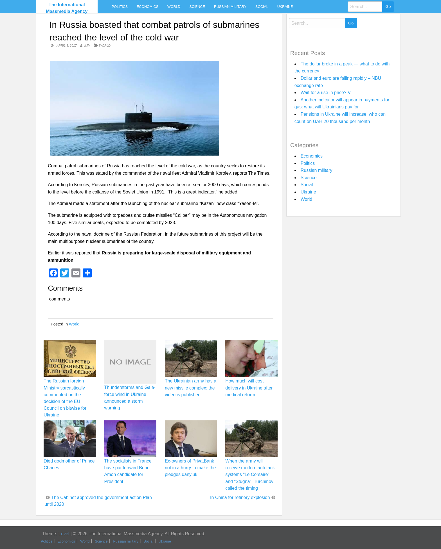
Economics (147, 7)
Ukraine (285, 7)
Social (261, 7)
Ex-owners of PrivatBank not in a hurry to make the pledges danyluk (190, 468)
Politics (120, 7)
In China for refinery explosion (240, 497)
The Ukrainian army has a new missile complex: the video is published (190, 388)
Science (197, 7)
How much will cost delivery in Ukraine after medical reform (249, 388)
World (173, 7)
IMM (87, 45)
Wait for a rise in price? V (326, 92)
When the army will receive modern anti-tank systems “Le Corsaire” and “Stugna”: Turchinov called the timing (250, 475)
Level (63, 533)
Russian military (230, 7)
